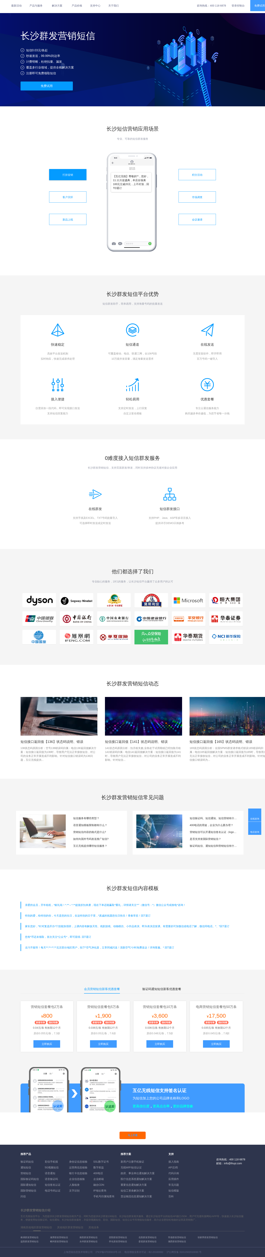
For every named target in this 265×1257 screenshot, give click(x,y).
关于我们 (113, 5)
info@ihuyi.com (233, 1163)
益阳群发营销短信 (29, 1241)
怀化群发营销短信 (118, 1241)
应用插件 (173, 1179)
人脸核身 (74, 1184)
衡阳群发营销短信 (88, 1237)
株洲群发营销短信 (29, 1237)
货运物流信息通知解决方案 (136, 1196)
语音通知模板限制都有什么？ (90, 825)
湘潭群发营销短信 (59, 1237)
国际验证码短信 (30, 1179)
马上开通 (132, 1135)
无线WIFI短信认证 (131, 1167)
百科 (171, 1196)
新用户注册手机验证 (132, 1161)
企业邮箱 (98, 1179)
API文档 (173, 1167)
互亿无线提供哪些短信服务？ (90, 845)
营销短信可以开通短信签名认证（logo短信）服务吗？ (214, 832)
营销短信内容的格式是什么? (89, 832)
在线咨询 (254, 818)
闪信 (23, 1196)
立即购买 (47, 1043)
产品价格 (77, 5)
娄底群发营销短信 (147, 1241)
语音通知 (50, 1173)
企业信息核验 (77, 1179)
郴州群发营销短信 (59, 1241)
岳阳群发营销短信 (147, 1237)
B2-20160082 (156, 1252)
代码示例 (173, 1173)
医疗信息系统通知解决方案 (136, 1179)
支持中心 (95, 5)
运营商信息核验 (78, 1167)
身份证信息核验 (78, 1161)
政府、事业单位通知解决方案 (138, 1173)
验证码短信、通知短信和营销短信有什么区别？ (214, 845)
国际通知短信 (28, 1184)
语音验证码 (51, 1179)
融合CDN (98, 1184)
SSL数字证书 (101, 1161)
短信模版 (173, 1190)
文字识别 (74, 1190)
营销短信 (26, 1173)
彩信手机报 (51, 1161)
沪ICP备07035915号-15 (108, 1252)
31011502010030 (188, 1252)
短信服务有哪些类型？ (86, 818)
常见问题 (173, 1184)
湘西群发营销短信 (177, 1241)
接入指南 (173, 1161)
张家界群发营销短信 (208, 1237)
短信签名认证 (53, 1184)
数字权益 (98, 1167)
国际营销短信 (28, 1190)
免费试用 (47, 85)
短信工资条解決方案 (132, 1190)
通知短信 (26, 1167)
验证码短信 (27, 1161)
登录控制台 (238, 5)
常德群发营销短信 (177, 1237)
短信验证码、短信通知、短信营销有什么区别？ (214, 818)
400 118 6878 (218, 5)
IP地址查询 (99, 1190)
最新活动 (16, 5)
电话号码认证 (53, 1190)
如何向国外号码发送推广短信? (91, 838)
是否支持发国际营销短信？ (205, 838)
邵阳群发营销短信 (118, 1237)
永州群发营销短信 (88, 1241)
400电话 (98, 1173)
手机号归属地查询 (103, 1196)
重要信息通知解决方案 (134, 1184)
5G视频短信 (52, 1167)
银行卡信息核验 (78, 1173)
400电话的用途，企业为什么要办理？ (211, 825)
